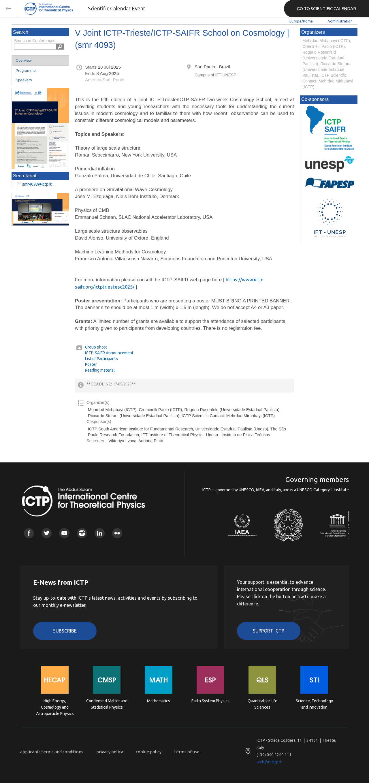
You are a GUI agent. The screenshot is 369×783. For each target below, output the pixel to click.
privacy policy (109, 751)
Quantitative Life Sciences (262, 704)
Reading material (100, 370)
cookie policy (148, 751)
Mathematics (158, 701)
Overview (24, 60)
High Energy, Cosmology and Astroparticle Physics (55, 707)
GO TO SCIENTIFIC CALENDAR (326, 8)
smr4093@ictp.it (37, 184)
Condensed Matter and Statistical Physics (106, 704)
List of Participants (101, 358)
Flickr (117, 533)
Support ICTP (268, 630)
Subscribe (65, 630)
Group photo (96, 347)
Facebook (29, 533)
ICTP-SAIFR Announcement (109, 353)
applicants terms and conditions (51, 751)
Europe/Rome (301, 21)
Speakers (24, 80)
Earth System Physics (210, 701)
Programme (26, 70)
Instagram (82, 533)
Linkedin (100, 533)
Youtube (64, 533)
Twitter (47, 533)
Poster (91, 364)
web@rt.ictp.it (269, 762)
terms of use (186, 751)
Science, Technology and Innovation (314, 704)
